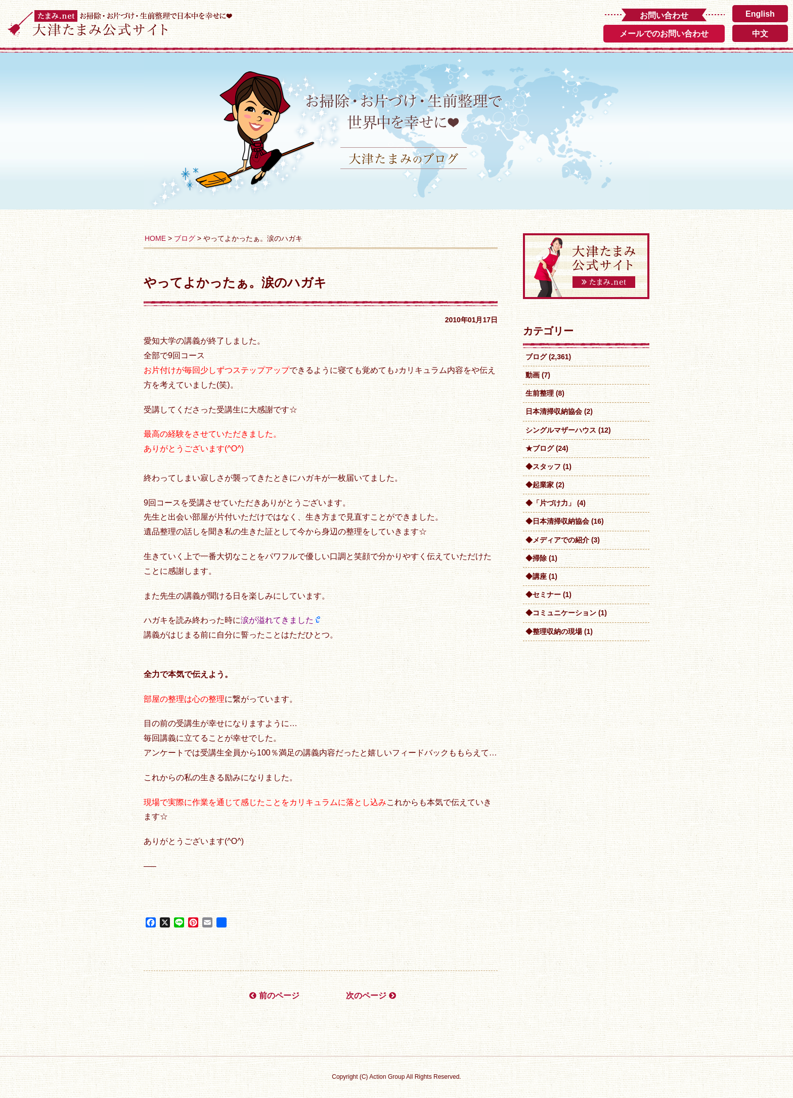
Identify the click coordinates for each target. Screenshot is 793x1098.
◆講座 (536, 576)
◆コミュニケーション (560, 613)
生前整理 (539, 393)
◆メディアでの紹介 (557, 540)
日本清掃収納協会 (553, 411)
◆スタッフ (543, 466)
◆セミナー (543, 594)
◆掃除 (536, 558)
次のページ (370, 995)
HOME (155, 238)
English (760, 14)
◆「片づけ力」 (550, 503)
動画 (532, 375)
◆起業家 (539, 485)
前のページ (274, 995)
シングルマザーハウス (560, 430)
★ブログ (539, 448)
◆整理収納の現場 (553, 631)
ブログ (184, 238)
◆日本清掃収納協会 (557, 521)
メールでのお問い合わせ (664, 33)
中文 (760, 33)
